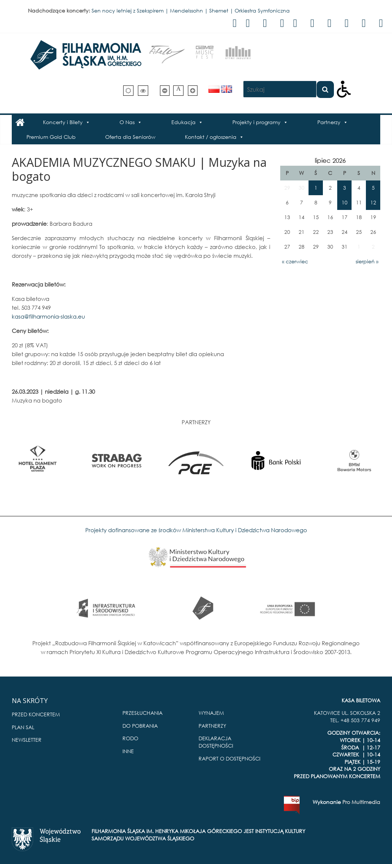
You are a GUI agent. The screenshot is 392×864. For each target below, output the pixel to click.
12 (373, 202)
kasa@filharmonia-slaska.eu (48, 316)
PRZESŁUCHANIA (142, 712)
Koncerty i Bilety (63, 122)
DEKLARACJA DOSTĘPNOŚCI (216, 742)
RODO (130, 738)
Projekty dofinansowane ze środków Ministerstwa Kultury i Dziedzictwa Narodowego (196, 530)
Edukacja (183, 122)
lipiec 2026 (330, 160)
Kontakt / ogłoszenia (210, 136)
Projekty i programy (256, 122)
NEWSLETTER (27, 739)
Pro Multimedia (361, 801)
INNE (128, 751)
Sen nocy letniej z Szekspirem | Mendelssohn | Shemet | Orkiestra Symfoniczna (191, 10)
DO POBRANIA (140, 725)
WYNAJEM (211, 712)
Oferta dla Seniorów (130, 136)
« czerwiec (295, 261)
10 (345, 202)
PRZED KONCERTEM (36, 714)
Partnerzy (329, 122)
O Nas (127, 122)
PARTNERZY (212, 725)
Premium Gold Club (51, 136)
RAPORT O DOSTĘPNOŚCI (229, 758)
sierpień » (367, 261)
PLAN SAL (23, 727)
